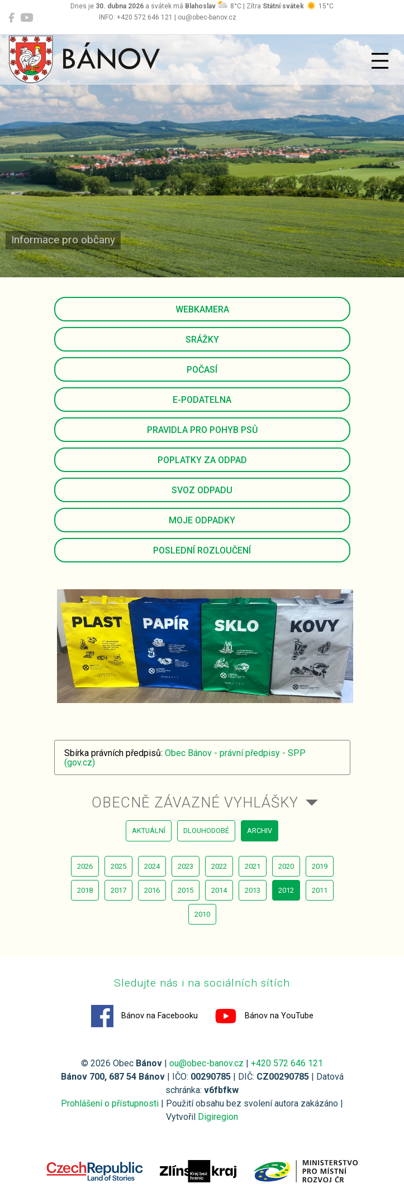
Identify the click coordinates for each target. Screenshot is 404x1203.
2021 (252, 866)
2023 (185, 866)
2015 (185, 890)
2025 (118, 866)
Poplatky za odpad (202, 460)
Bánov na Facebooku (144, 1016)
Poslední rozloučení (202, 550)
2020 (286, 866)
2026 (85, 866)
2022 (219, 866)
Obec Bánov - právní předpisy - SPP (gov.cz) (185, 758)
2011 (319, 890)
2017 (118, 890)
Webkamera (202, 309)
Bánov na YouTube (264, 1016)
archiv (259, 830)
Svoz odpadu (202, 490)
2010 (202, 914)
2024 (152, 866)
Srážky (202, 339)
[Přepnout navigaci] (380, 60)
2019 (319, 866)
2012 (286, 890)
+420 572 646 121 (287, 1063)
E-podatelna (202, 399)
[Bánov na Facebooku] (11, 18)
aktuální (148, 830)
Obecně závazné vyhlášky (195, 802)
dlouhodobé (206, 830)
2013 (252, 890)
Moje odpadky (202, 520)
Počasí (202, 369)
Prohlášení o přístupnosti (110, 1103)
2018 (85, 890)
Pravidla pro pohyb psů (202, 430)
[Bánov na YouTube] (26, 18)
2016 (152, 890)
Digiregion (218, 1116)
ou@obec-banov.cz (206, 1063)
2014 (219, 890)
